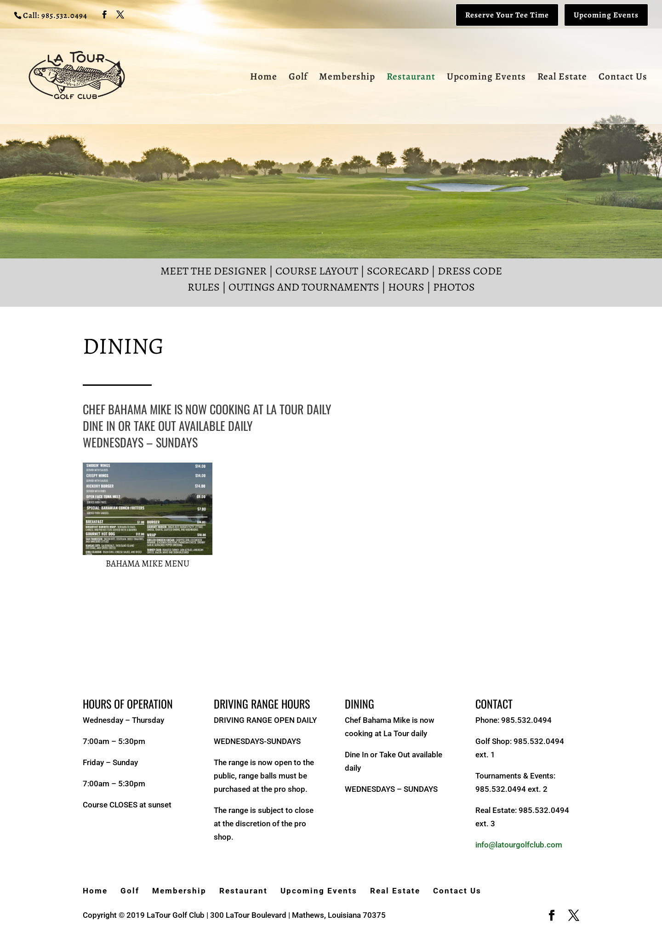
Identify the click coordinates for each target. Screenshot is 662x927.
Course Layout (316, 270)
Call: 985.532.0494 (55, 15)
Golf (298, 78)
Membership (347, 78)
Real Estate (562, 78)
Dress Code (470, 270)
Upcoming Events (606, 15)
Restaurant (411, 78)
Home (263, 78)
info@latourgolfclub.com (518, 844)
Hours (406, 287)
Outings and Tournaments (303, 287)
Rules (204, 287)
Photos (454, 287)
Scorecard (398, 270)
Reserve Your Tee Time (507, 15)
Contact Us (623, 78)
